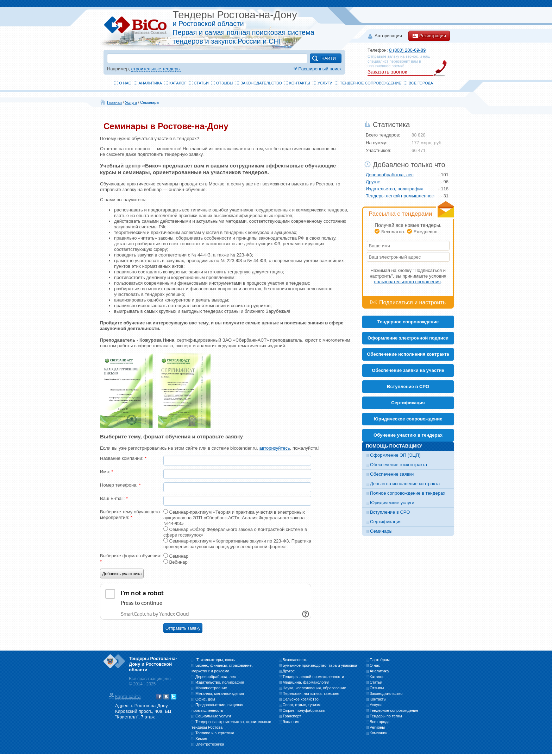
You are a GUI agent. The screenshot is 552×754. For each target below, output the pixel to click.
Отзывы (224, 83)
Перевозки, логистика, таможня (311, 693)
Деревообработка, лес (390, 174)
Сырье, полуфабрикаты (304, 710)
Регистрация (429, 36)
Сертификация (386, 521)
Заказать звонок (387, 72)
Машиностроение (211, 688)
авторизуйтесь (274, 448)
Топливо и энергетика (214, 733)
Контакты (299, 83)
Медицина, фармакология (306, 682)
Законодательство (261, 83)
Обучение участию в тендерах (408, 435)
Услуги (325, 83)
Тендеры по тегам (386, 716)
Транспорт (292, 716)
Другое (373, 181)
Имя (106, 471)
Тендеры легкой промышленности (401, 195)
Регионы (377, 727)
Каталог (178, 83)
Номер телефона (120, 485)
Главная (114, 102)
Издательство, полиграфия (394, 188)
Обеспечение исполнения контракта (408, 354)
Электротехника (209, 744)
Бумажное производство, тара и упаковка (320, 665)
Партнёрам (380, 660)
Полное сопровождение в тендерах (407, 493)
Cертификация (408, 402)
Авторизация (388, 36)
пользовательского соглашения (407, 281)
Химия (201, 738)
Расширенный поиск (316, 68)
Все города (421, 83)
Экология (291, 722)
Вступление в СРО (408, 386)
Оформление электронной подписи (408, 338)
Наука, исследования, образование (314, 688)
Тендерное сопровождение (370, 83)
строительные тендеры (156, 68)
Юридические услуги (392, 502)
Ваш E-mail (114, 498)
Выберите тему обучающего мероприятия (130, 514)
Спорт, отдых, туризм (302, 705)
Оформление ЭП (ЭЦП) (395, 455)
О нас (125, 83)
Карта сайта (127, 696)
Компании (379, 733)
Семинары (149, 102)
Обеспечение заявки (392, 474)
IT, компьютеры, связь (215, 660)
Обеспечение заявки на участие (408, 370)
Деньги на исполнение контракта (405, 483)
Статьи (201, 83)
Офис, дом (205, 699)
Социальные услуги (213, 716)
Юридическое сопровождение (408, 419)
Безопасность (295, 660)
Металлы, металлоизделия (219, 693)
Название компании (123, 458)
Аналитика (150, 83)
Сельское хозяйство (301, 699)
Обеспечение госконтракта (398, 464)
